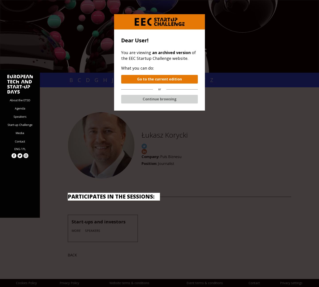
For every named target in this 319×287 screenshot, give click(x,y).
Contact (20, 141)
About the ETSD (20, 100)
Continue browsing (160, 99)
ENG (17, 149)
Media (20, 133)
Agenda (20, 108)
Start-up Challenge (20, 125)
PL (24, 149)
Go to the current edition (159, 79)
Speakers (20, 116)
